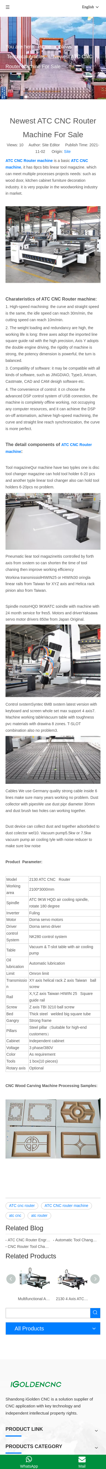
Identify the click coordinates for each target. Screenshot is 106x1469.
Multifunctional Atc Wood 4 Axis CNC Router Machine (34, 1283)
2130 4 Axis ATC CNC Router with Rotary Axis (72, 1283)
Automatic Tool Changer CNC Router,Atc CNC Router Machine (77, 1224)
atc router (39, 1199)
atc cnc (15, 1199)
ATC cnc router (22, 1189)
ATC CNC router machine (66, 1189)
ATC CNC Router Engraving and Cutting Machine (29, 1224)
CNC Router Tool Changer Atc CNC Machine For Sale (29, 1230)
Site (67, 138)
